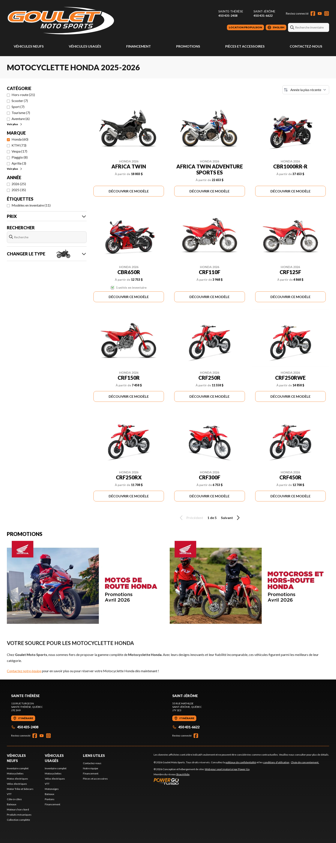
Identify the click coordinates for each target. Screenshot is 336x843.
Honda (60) (20, 139)
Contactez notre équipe (24, 671)
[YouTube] (319, 13)
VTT (9, 794)
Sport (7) (18, 107)
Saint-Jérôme (264, 11)
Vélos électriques (17, 783)
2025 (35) (19, 190)
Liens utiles (94, 755)
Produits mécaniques (19, 814)
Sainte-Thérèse (230, 11)
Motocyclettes (15, 773)
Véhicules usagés (85, 46)
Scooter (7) (20, 101)
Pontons (49, 799)
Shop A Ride (182, 774)
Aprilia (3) (19, 163)
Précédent (190, 517)
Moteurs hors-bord (18, 809)
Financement (138, 46)
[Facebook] (312, 13)
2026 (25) (19, 184)
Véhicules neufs (29, 46)
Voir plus (14, 124)
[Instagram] (326, 13)
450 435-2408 (227, 15)
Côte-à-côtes (14, 799)
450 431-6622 (263, 15)
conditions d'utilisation (276, 762)
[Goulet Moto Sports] (60, 20)
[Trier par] (305, 89)
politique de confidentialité (240, 762)
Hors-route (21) (23, 95)
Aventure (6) (21, 119)
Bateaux (11, 804)
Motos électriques (17, 778)
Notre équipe (90, 768)
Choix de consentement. (305, 762)
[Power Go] (202, 781)
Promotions (188, 46)
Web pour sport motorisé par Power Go (227, 769)
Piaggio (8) (20, 157)
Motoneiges (52, 788)
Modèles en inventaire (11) (31, 205)
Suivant (231, 517)
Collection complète (18, 819)
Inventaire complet (17, 768)
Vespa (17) (19, 151)
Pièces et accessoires (245, 46)
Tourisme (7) (21, 113)
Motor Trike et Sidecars (20, 788)
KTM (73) (19, 145)
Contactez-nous (306, 46)
